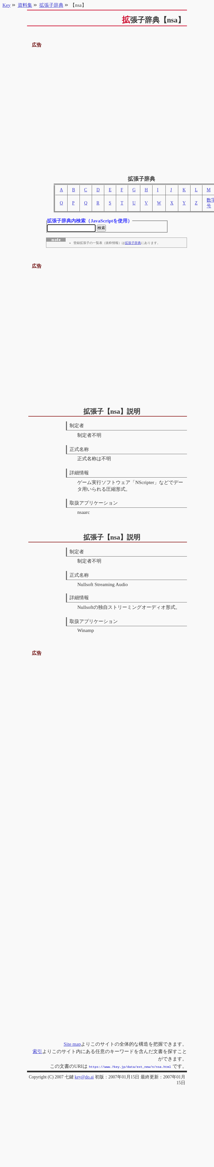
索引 (37, 1052)
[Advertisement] (82, 109)
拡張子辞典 (133, 244)
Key (7, 5)
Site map (72, 1044)
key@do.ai (84, 1077)
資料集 (25, 5)
